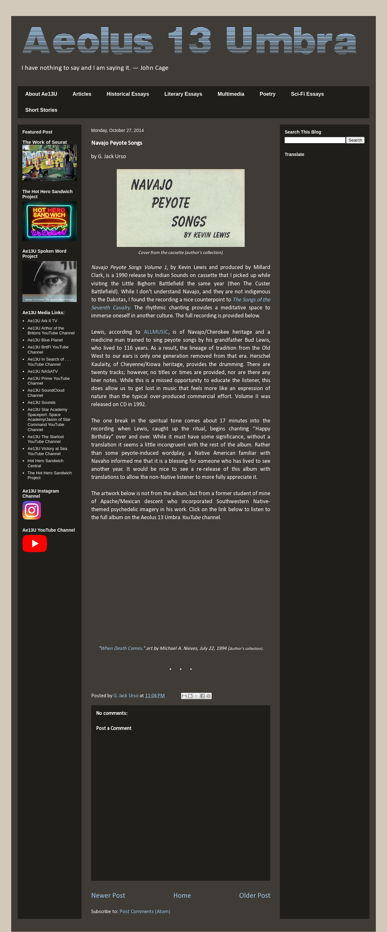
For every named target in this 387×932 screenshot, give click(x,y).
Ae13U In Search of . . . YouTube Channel (49, 362)
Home (182, 896)
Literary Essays (183, 94)
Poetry (268, 94)
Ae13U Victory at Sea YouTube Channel (47, 451)
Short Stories (41, 110)
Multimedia (230, 94)
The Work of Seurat (44, 142)
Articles (82, 94)
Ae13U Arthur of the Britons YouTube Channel (51, 331)
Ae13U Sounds (41, 402)
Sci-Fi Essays (307, 94)
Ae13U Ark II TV (42, 320)
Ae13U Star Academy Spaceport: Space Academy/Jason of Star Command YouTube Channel (49, 419)
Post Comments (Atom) (145, 911)
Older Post (254, 896)
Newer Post (108, 896)
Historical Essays (128, 94)
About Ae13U (41, 94)
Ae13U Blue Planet (45, 340)
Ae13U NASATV (43, 371)
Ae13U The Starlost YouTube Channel (46, 439)
